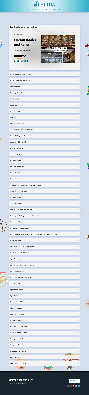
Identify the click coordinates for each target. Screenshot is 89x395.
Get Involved (74, 381)
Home (30, 10)
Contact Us (57, 10)
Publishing (41, 10)
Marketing (49, 10)
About (35, 10)
